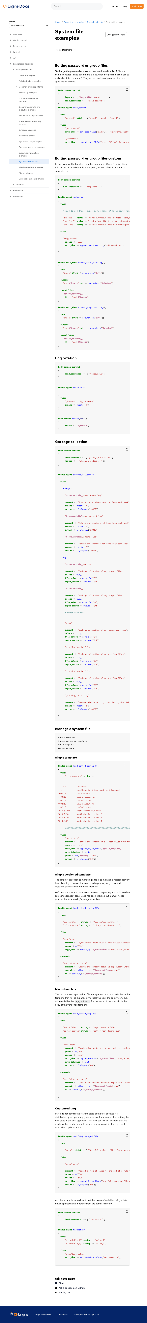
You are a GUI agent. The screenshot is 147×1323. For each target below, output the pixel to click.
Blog (125, 6)
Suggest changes (116, 34)
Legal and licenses (43, 1314)
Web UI (16, 52)
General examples (27, 75)
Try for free (137, 6)
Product (115, 6)
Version (12, 22)
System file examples (28, 161)
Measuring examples (28, 92)
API (14, 58)
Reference (18, 190)
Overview (17, 34)
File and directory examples (31, 115)
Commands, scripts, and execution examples (29, 108)
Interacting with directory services (30, 122)
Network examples (27, 135)
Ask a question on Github (70, 1288)
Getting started (20, 40)
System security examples (30, 141)
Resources (18, 196)
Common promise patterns (31, 87)
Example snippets (24, 69)
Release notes (19, 46)
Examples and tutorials (23, 64)
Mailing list (62, 1292)
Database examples (27, 130)
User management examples (31, 178)
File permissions (26, 173)
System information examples (32, 147)
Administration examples (30, 81)
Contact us (62, 1314)
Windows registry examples (31, 167)
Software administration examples (29, 99)
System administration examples (29, 154)
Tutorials (20, 184)
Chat (59, 1283)
